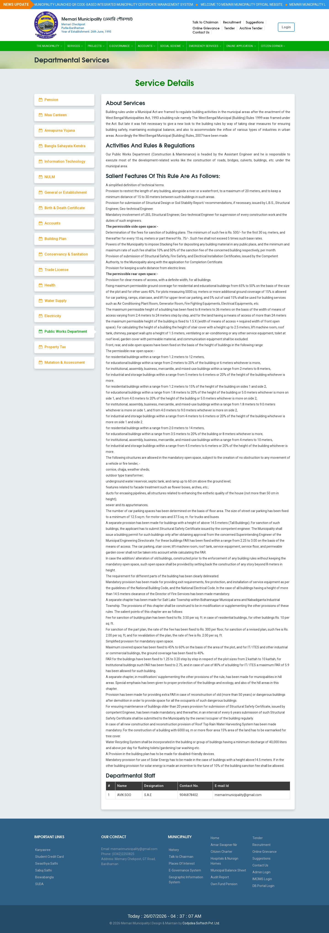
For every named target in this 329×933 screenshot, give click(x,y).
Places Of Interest (182, 863)
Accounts (146, 46)
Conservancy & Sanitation (63, 254)
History (174, 850)
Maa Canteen (53, 115)
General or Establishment (63, 192)
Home (215, 838)
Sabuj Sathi (43, 870)
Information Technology (62, 161)
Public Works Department (63, 331)
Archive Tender (250, 28)
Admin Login (261, 872)
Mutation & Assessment (62, 362)
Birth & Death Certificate (62, 208)
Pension (48, 100)
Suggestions (255, 22)
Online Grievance (206, 28)
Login (286, 27)
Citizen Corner (273, 46)
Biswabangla (44, 877)
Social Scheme (172, 46)
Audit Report (220, 877)
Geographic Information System (186, 879)
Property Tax (52, 347)
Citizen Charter (221, 851)
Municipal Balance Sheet (228, 870)
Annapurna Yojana (57, 130)
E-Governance (121, 46)
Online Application (241, 46)
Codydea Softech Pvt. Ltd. (201, 923)
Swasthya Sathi (46, 863)
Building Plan (52, 239)
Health (47, 285)
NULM (47, 177)
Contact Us (201, 32)
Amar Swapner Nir (224, 845)
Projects (96, 46)
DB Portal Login (263, 886)
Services (75, 46)
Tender (229, 28)
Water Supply (52, 301)
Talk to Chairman (205, 22)
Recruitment (232, 22)
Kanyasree (42, 850)
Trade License (53, 270)
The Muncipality (49, 46)
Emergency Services (205, 46)
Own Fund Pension (224, 884)
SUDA (39, 884)
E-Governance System (185, 870)
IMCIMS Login (262, 879)
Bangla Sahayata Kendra (62, 146)
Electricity (50, 316)
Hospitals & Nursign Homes (224, 861)
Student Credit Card (49, 856)
